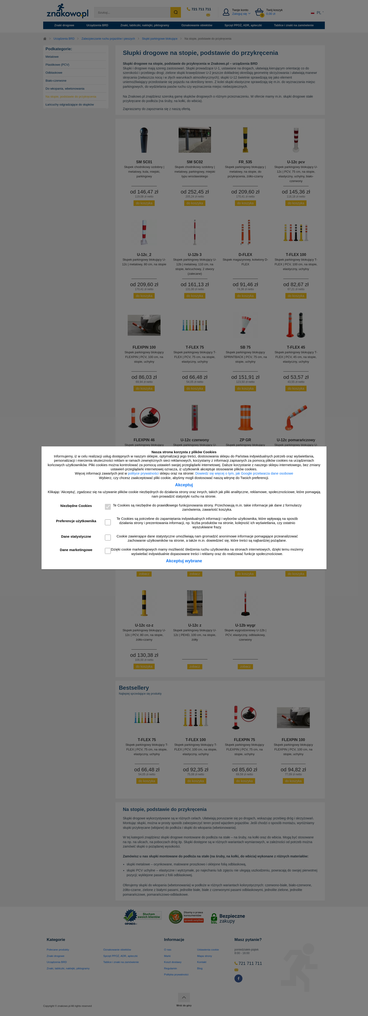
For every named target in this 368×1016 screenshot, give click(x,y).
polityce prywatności (143, 473)
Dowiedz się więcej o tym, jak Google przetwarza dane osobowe (244, 473)
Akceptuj (184, 485)
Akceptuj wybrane (184, 561)
